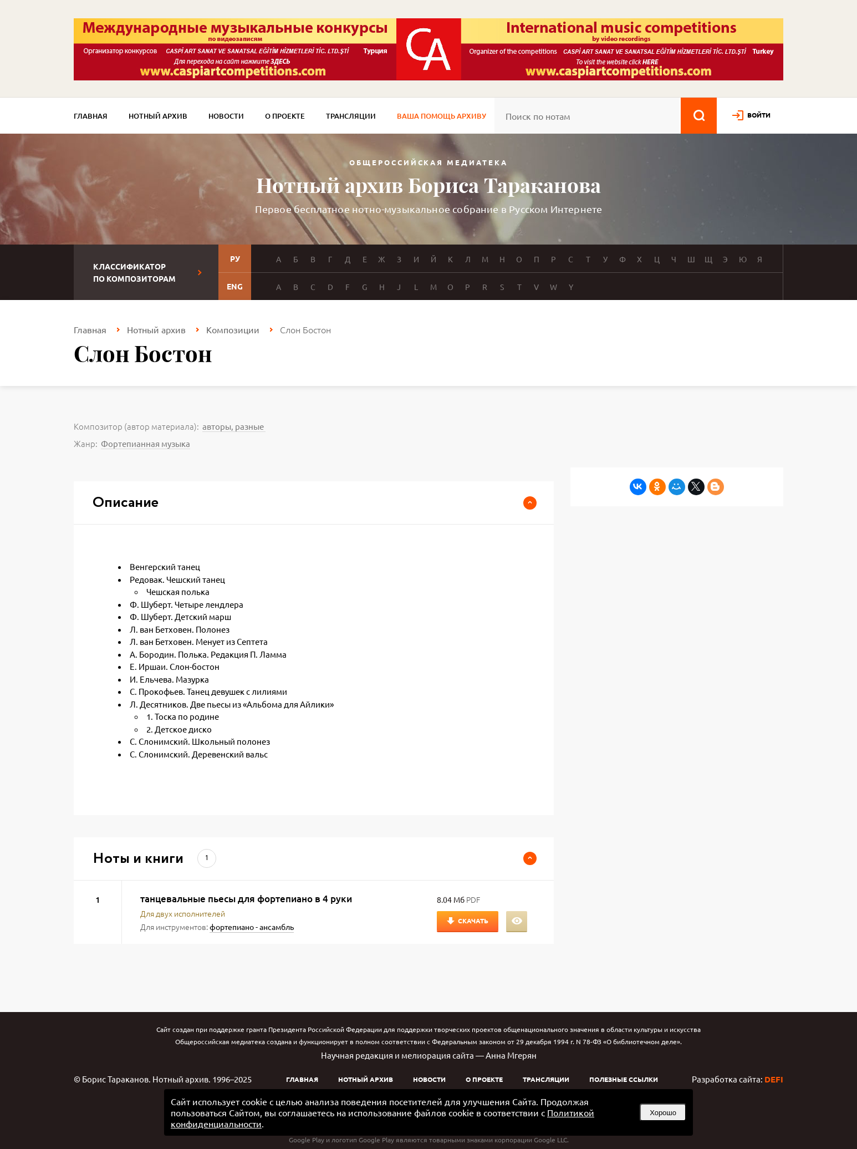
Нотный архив (158, 116)
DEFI (773, 1079)
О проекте (285, 116)
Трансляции (351, 116)
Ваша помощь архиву (441, 116)
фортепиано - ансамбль (252, 927)
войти (759, 114)
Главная (91, 116)
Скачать (473, 920)
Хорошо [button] (663, 1113)
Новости (226, 116)
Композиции (232, 329)
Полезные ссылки (623, 1079)
